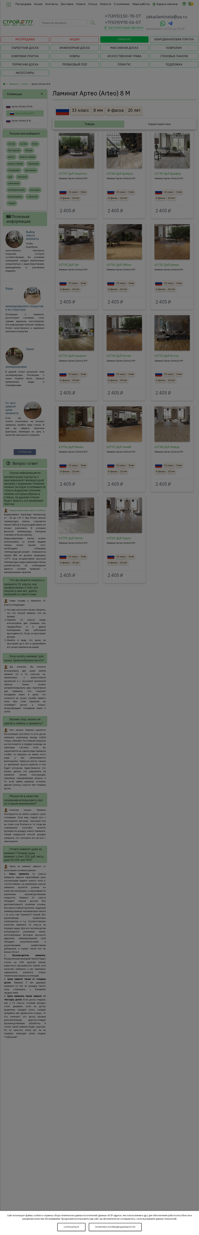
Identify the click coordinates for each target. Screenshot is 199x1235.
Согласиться (71, 1226)
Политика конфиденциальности (115, 1226)
